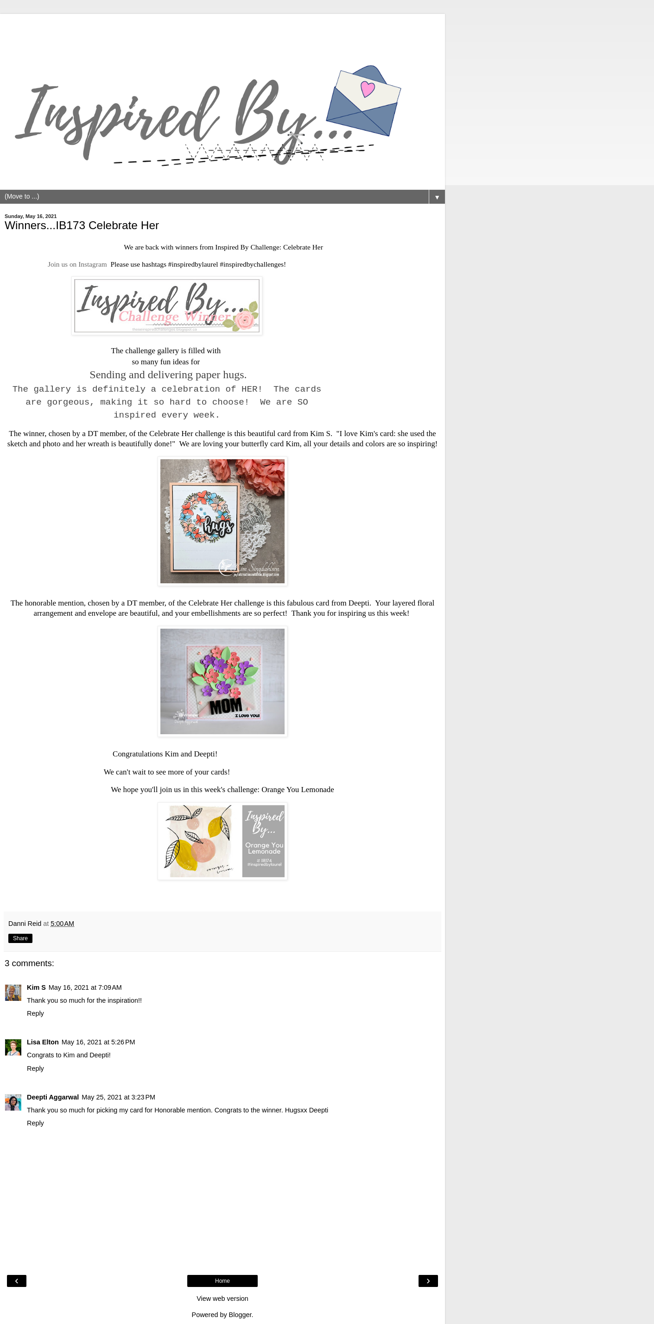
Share (20, 938)
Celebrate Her (303, 247)
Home (222, 1281)
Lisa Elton (43, 1042)
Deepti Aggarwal (53, 1097)
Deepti (359, 603)
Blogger (240, 1314)
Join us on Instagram (77, 264)
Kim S (320, 433)
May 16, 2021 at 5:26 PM (98, 1042)
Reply (35, 1013)
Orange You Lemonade (297, 789)
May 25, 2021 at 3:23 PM (118, 1097)
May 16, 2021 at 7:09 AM (85, 987)
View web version (222, 1298)
